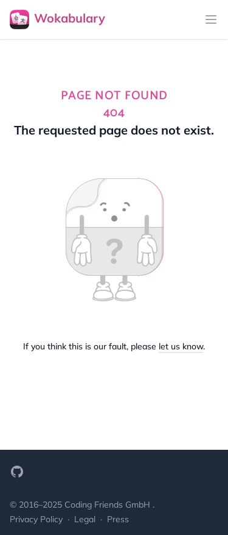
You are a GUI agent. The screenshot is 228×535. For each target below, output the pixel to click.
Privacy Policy (37, 519)
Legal (86, 519)
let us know (181, 346)
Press (118, 519)
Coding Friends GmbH (108, 504)
